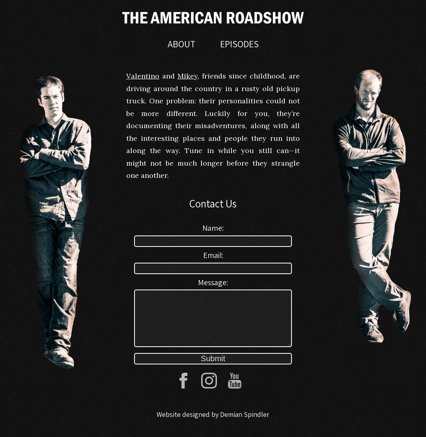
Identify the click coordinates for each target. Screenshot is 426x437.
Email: (213, 255)
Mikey (188, 75)
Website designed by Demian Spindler (213, 423)
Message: (213, 282)
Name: (213, 228)
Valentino (142, 75)
